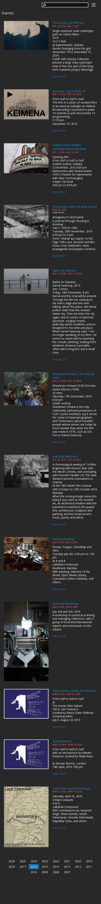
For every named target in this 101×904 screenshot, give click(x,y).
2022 (56, 861)
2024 (34, 861)
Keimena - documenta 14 (68, 91)
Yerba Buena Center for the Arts (73, 691)
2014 (56, 866)
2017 (23, 866)
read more (59, 76)
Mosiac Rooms (61, 741)
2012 (78, 866)
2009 (45, 872)
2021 (67, 861)
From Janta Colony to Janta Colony (74, 206)
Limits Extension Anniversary (71, 788)
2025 (23, 861)
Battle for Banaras (64, 270)
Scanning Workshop (65, 603)
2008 (56, 872)
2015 (45, 866)
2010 (34, 872)
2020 (78, 861)
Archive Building (63, 539)
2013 (67, 866)
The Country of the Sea (67, 23)
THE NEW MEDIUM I (65, 457)
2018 (12, 866)
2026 (12, 861)
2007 (67, 872)
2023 (45, 861)
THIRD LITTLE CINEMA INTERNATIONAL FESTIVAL (69, 147)
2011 (89, 866)
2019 (89, 861)
